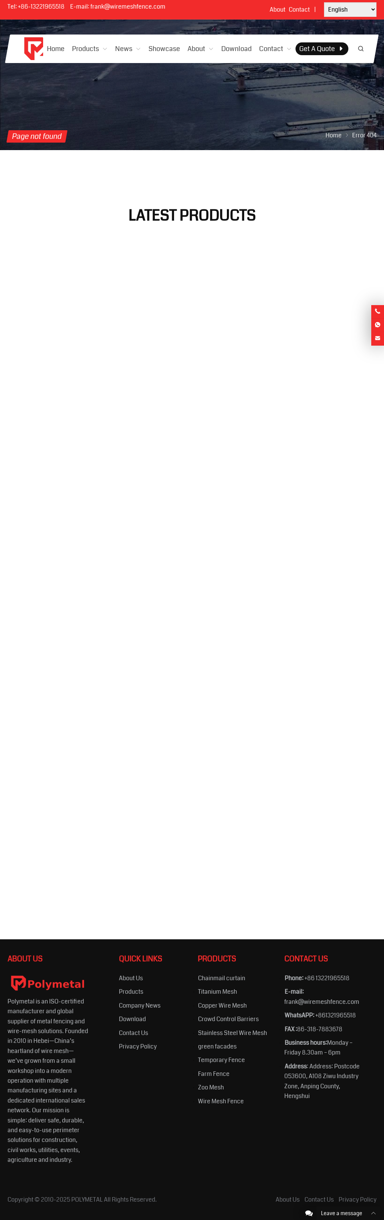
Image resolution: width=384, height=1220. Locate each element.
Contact (299, 9)
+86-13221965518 (41, 6)
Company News (139, 1005)
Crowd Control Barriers (228, 1019)
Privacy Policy (138, 1046)
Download (132, 1019)
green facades (217, 1046)
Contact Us (133, 1033)
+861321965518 (335, 1015)
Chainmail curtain (221, 978)
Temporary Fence (221, 1060)
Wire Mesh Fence (221, 1101)
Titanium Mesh (217, 991)
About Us (131, 978)
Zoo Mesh (211, 1087)
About (277, 9)
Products (131, 991)
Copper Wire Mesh (222, 1005)
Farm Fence (214, 1074)
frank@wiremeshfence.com (127, 6)
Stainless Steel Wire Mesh (232, 1033)
